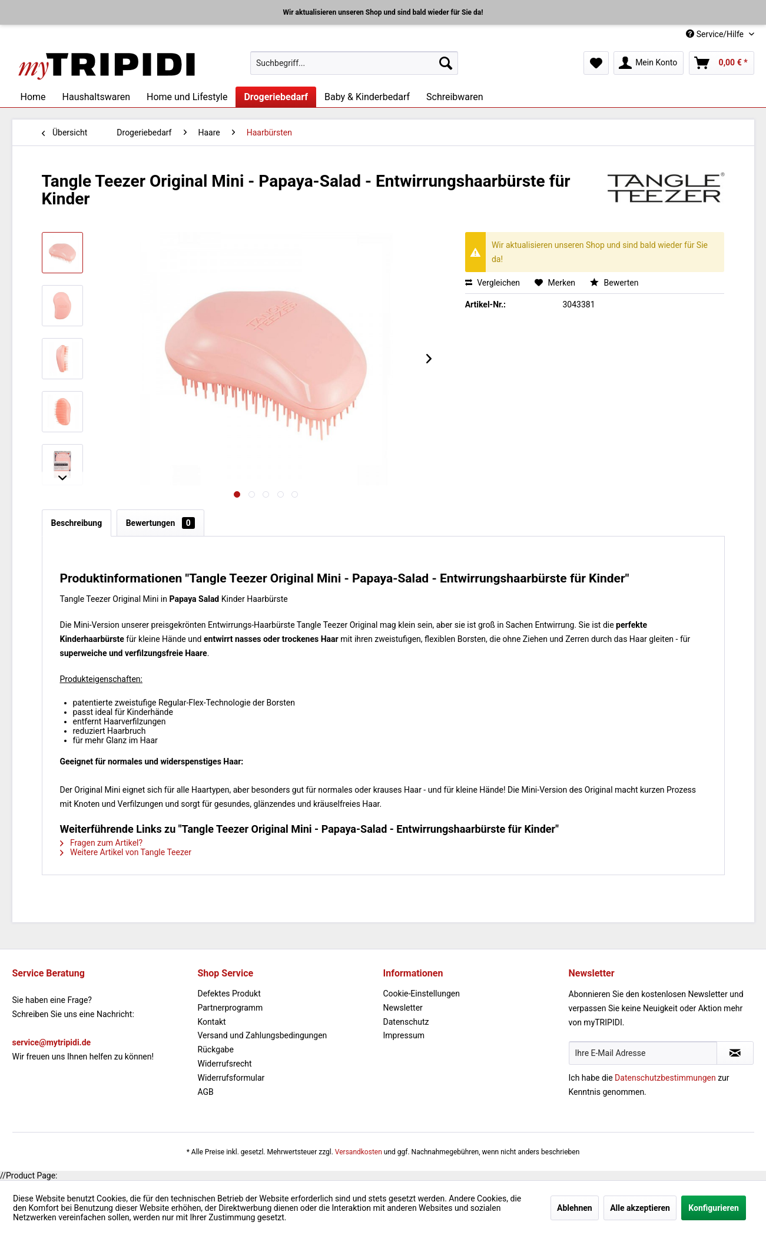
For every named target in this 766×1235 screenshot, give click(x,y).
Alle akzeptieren (640, 1208)
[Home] (33, 97)
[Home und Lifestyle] (187, 97)
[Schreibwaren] (455, 97)
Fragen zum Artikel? (101, 842)
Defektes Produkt (229, 993)
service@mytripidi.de (51, 1042)
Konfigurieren (713, 1208)
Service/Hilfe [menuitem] (715, 34)
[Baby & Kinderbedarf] (367, 97)
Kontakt (212, 1022)
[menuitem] (354, 63)
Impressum (404, 1035)
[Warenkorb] (721, 63)
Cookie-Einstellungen (421, 993)
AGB (206, 1092)
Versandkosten (358, 1152)
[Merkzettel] (596, 63)
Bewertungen (160, 523)
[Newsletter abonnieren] (735, 1053)
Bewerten (614, 282)
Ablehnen (574, 1208)
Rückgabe (216, 1049)
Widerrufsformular (231, 1077)
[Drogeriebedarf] (276, 97)
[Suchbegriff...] (354, 63)
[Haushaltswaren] (96, 97)
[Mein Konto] (649, 63)
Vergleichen (492, 282)
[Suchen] (445, 63)
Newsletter (403, 1007)
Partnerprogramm (230, 1007)
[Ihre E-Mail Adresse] (643, 1053)
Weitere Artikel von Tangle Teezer (125, 852)
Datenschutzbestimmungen (665, 1077)
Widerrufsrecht (225, 1063)
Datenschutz (406, 1022)
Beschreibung (76, 523)
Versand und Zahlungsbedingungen (262, 1035)
